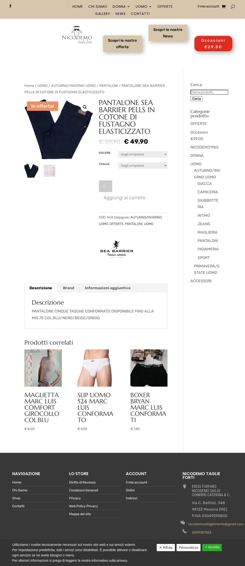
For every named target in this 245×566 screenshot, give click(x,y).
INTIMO (204, 215)
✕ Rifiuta (166, 547)
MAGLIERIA (207, 232)
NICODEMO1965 (204, 147)
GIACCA (205, 183)
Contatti (140, 14)
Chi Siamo (97, 7)
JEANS (204, 224)
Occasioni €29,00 (213, 43)
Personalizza (188, 547)
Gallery (102, 14)
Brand (68, 288)
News (121, 14)
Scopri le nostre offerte (122, 43)
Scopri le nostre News (167, 32)
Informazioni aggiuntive (108, 288)
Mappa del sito (80, 514)
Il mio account (208, 6)
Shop (16, 498)
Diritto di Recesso (82, 482)
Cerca (196, 98)
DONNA (119, 7)
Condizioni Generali (83, 490)
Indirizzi (131, 498)
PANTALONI (108, 85)
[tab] (41, 288)
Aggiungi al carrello (124, 197)
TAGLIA (104, 164)
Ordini (130, 490)
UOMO (141, 7)
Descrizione (40, 288)
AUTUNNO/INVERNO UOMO (73, 85)
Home (77, 7)
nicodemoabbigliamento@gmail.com (216, 524)
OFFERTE (165, 7)
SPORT (204, 257)
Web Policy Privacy (83, 506)
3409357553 (201, 533)
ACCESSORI (201, 281)
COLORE (105, 152)
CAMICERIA (208, 192)
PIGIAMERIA (208, 249)
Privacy (75, 498)
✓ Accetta (212, 547)
